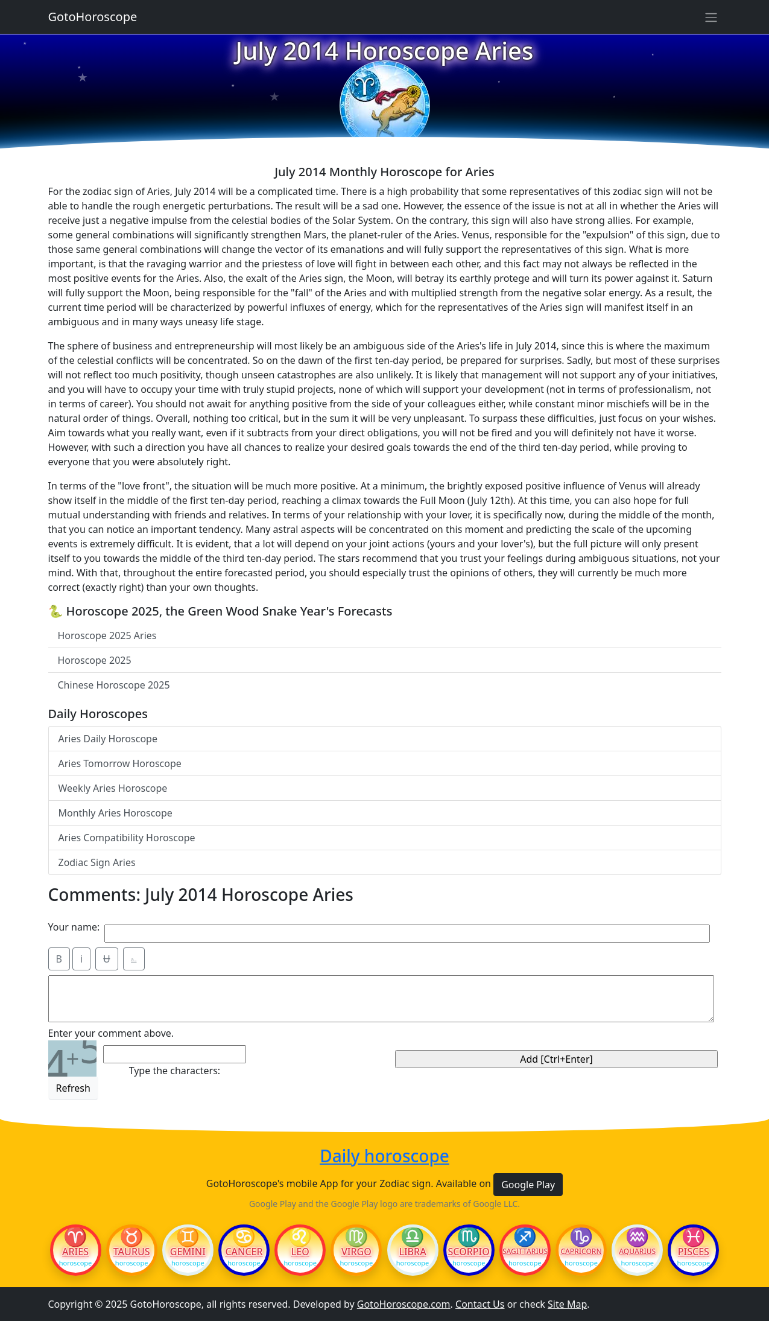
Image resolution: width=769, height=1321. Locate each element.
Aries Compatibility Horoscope (127, 837)
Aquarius (637, 1251)
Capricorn (580, 1251)
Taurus (131, 1251)
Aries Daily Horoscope (108, 738)
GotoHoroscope (93, 16)
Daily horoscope (384, 1156)
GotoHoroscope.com (404, 1304)
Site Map (567, 1304)
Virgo (356, 1251)
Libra (412, 1251)
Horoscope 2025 (94, 660)
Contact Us (479, 1304)
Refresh (73, 1088)
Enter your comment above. (111, 1033)
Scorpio (469, 1251)
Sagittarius (525, 1251)
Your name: (74, 927)
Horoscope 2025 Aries (107, 635)
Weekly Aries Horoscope (113, 788)
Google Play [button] (528, 1184)
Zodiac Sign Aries (97, 862)
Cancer (243, 1251)
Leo (300, 1251)
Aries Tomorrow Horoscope (120, 763)
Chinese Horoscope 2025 (114, 685)
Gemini (188, 1251)
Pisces (693, 1251)
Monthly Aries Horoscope (115, 813)
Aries (75, 1251)
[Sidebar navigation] (711, 17)
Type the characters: (174, 1070)
